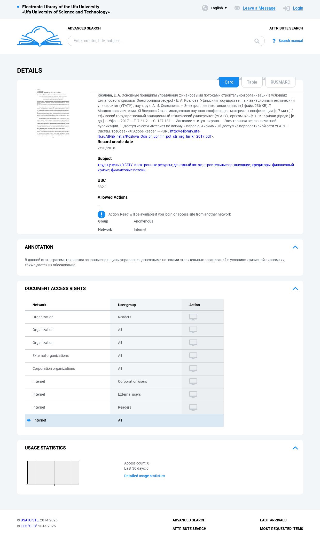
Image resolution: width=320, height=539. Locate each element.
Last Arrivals (273, 520)
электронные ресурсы (153, 165)
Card (229, 82)
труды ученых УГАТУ (115, 165)
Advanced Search (84, 28)
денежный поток (188, 165)
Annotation (39, 247)
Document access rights (55, 288)
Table (252, 82)
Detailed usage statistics (144, 476)
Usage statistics (45, 448)
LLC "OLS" (29, 526)
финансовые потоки (128, 170)
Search (257, 41)
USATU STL (29, 520)
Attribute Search (286, 28)
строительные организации (227, 165)
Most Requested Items (281, 529)
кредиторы (261, 165)
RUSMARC (280, 82)
